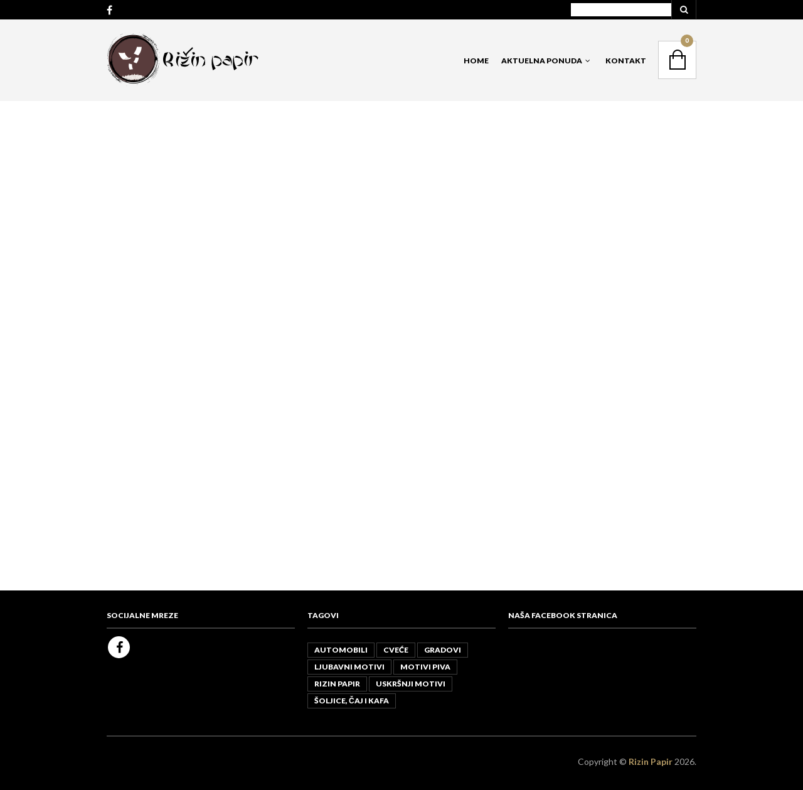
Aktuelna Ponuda (541, 60)
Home (476, 60)
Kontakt (625, 60)
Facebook (119, 647)
